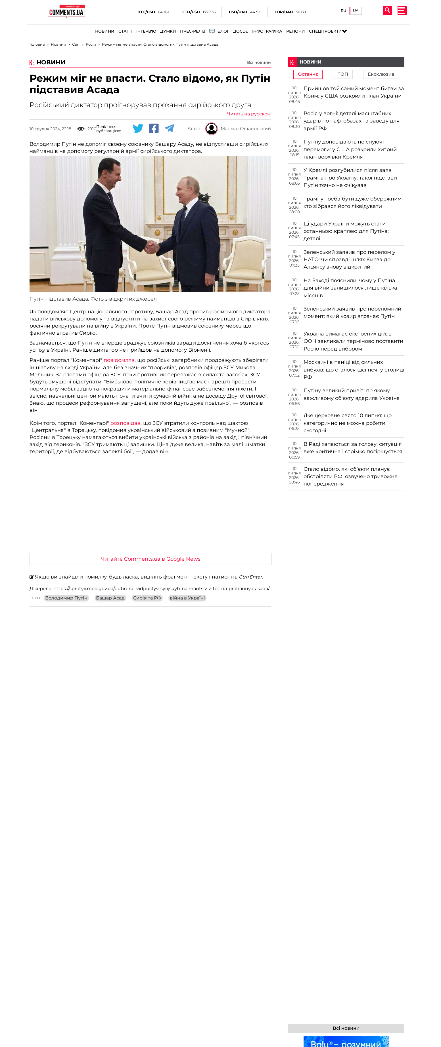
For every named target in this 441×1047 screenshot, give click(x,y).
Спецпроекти (325, 31)
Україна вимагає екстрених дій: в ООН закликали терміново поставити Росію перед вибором (353, 341)
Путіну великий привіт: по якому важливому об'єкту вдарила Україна (352, 394)
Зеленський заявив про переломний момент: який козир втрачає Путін (352, 312)
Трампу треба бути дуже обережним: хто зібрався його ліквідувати (353, 202)
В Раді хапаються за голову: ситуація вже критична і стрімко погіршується (353, 447)
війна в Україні (187, 598)
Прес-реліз (192, 31)
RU (343, 11)
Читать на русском (249, 114)
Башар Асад (110, 598)
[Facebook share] (154, 128)
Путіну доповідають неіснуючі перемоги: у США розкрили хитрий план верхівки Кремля (350, 149)
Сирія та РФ (147, 598)
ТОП (343, 74)
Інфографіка (267, 31)
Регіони (295, 31)
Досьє (240, 31)
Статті (125, 31)
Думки (168, 31)
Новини (104, 31)
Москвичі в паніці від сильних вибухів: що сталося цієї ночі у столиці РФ (354, 369)
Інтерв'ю (146, 31)
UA (356, 11)
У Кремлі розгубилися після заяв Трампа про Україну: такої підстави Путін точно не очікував (350, 177)
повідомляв (119, 360)
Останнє (308, 74)
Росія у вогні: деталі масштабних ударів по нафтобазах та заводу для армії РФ (352, 121)
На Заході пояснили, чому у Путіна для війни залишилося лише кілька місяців (350, 288)
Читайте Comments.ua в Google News (150, 559)
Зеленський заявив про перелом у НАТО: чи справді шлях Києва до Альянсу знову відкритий (349, 259)
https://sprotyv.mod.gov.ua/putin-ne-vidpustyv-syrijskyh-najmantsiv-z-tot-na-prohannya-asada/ (161, 588)
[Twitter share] (138, 128)
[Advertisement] (150, 506)
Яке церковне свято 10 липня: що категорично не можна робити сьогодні (348, 423)
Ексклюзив (381, 74)
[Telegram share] (169, 128)
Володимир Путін (66, 598)
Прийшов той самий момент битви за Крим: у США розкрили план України (354, 92)
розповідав (125, 423)
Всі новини (259, 62)
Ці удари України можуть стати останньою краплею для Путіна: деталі (346, 231)
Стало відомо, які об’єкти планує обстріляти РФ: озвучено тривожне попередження (351, 476)
